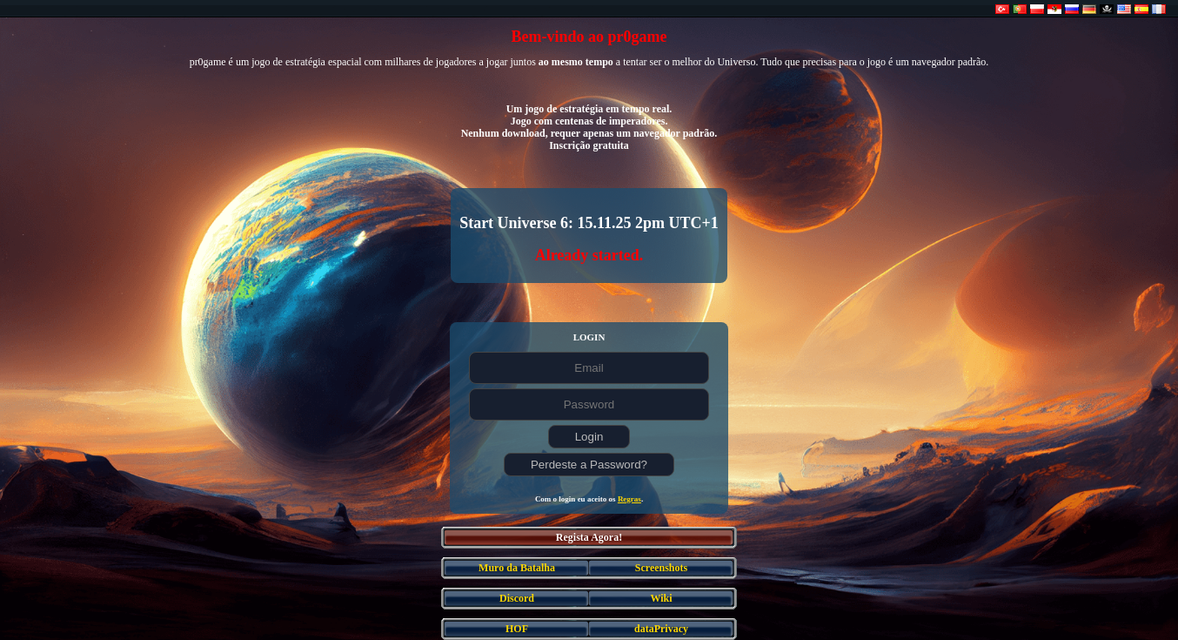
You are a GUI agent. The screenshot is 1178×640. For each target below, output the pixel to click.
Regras (629, 499)
